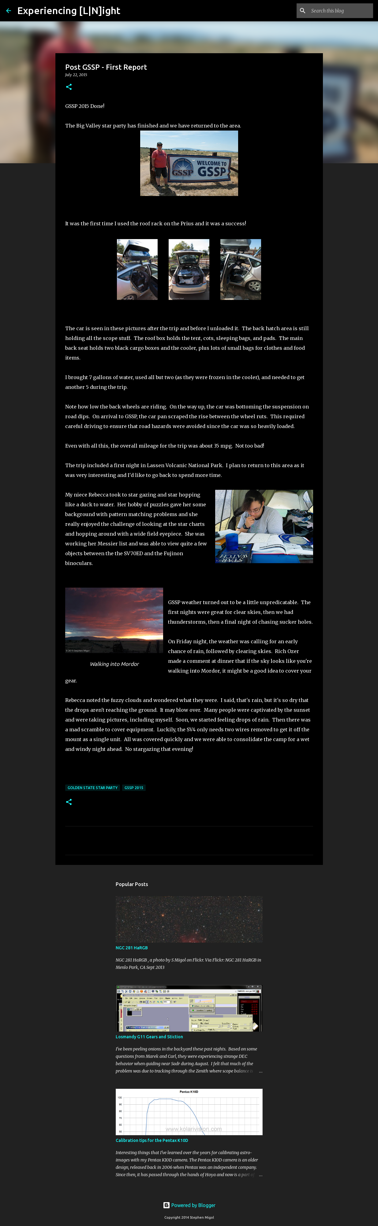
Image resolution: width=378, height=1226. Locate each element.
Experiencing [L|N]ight (68, 10)
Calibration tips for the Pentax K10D (152, 1140)
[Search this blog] (341, 10)
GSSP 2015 (134, 788)
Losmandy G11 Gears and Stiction (149, 1036)
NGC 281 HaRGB (132, 947)
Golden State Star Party (93, 788)
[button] (69, 87)
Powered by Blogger (189, 1205)
